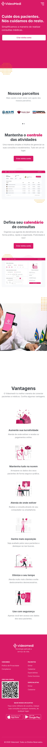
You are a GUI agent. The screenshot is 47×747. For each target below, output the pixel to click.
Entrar (30, 666)
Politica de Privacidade (10, 666)
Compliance (6, 669)
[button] (22, 123)
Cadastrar (31, 669)
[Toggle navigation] (42, 3)
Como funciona (34, 676)
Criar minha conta (24, 37)
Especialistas (33, 673)
